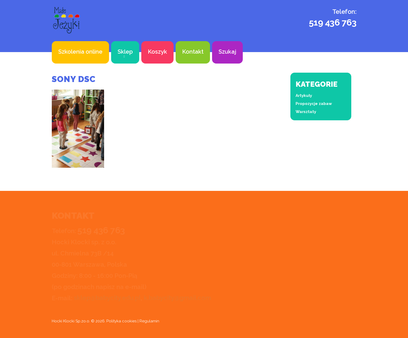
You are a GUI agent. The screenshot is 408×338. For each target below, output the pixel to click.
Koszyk (157, 51)
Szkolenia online (80, 51)
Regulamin (149, 321)
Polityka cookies (121, 321)
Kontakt (192, 51)
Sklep (125, 51)
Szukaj (227, 51)
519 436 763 (332, 22)
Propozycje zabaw (314, 103)
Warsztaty (306, 111)
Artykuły (304, 95)
